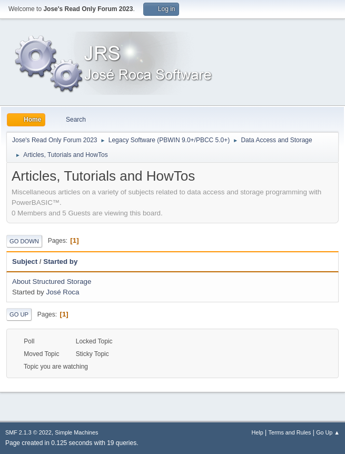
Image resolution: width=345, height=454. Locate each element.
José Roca (62, 292)
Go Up (18, 314)
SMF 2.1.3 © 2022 (28, 432)
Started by (65, 261)
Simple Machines (76, 432)
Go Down (24, 241)
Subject (24, 261)
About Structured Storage (51, 281)
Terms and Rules (290, 432)
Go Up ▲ (328, 432)
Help (257, 432)
